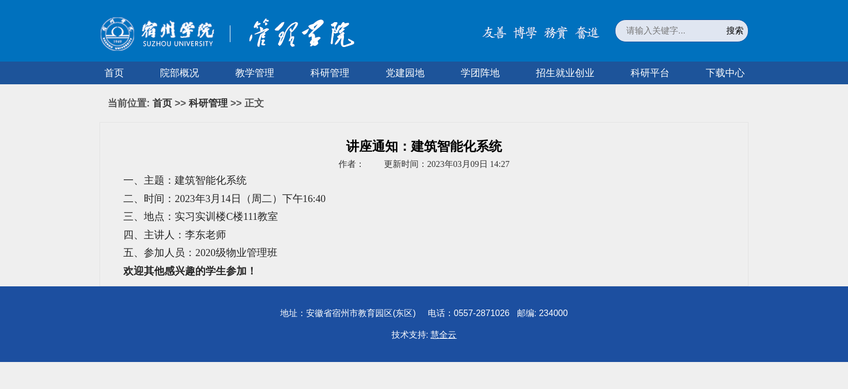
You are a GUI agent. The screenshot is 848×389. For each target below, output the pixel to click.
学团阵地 (480, 73)
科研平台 (650, 73)
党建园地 (405, 73)
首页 (114, 73)
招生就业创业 (565, 73)
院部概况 (179, 73)
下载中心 (725, 73)
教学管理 (254, 73)
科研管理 (329, 73)
